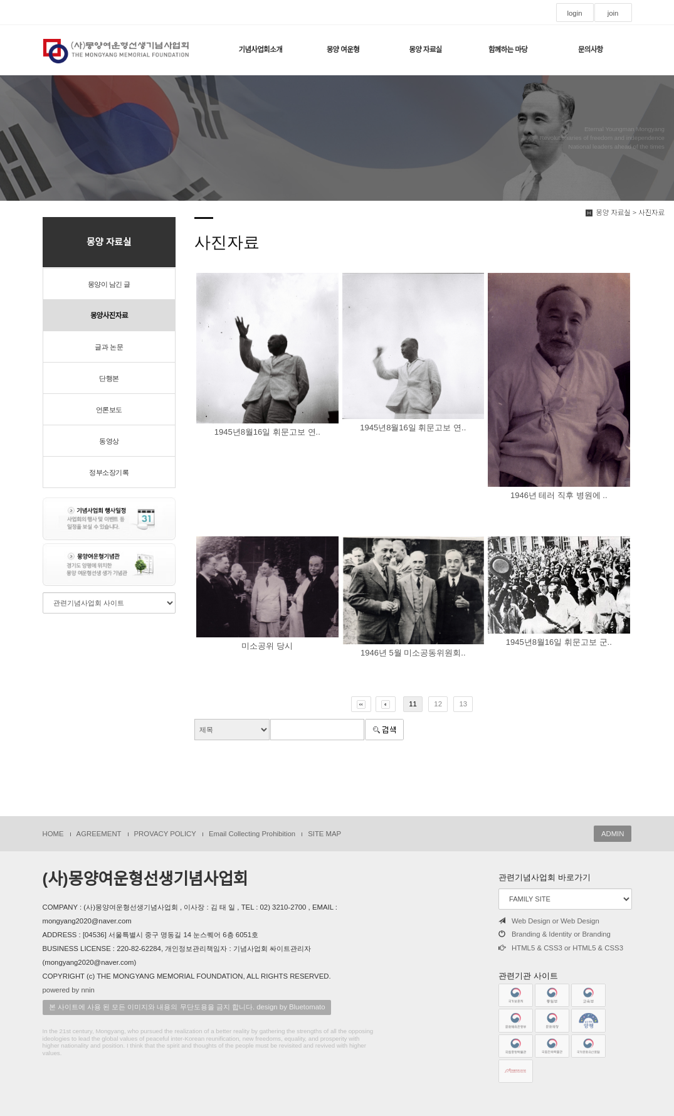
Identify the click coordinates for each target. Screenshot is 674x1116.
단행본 (109, 378)
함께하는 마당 (507, 49)
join (613, 13)
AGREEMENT (99, 833)
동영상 (109, 441)
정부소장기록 (109, 472)
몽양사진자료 (109, 315)
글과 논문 (109, 347)
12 (438, 704)
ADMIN (612, 833)
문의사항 (590, 49)
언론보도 (109, 409)
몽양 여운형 (343, 49)
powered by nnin (69, 990)
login (574, 13)
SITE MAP (324, 833)
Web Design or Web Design (548, 921)
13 (463, 704)
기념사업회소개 (260, 49)
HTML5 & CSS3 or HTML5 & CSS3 (560, 948)
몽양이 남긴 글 (109, 284)
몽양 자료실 (425, 49)
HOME (53, 833)
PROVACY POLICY (165, 833)
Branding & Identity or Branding (554, 934)
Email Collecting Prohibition (252, 833)
